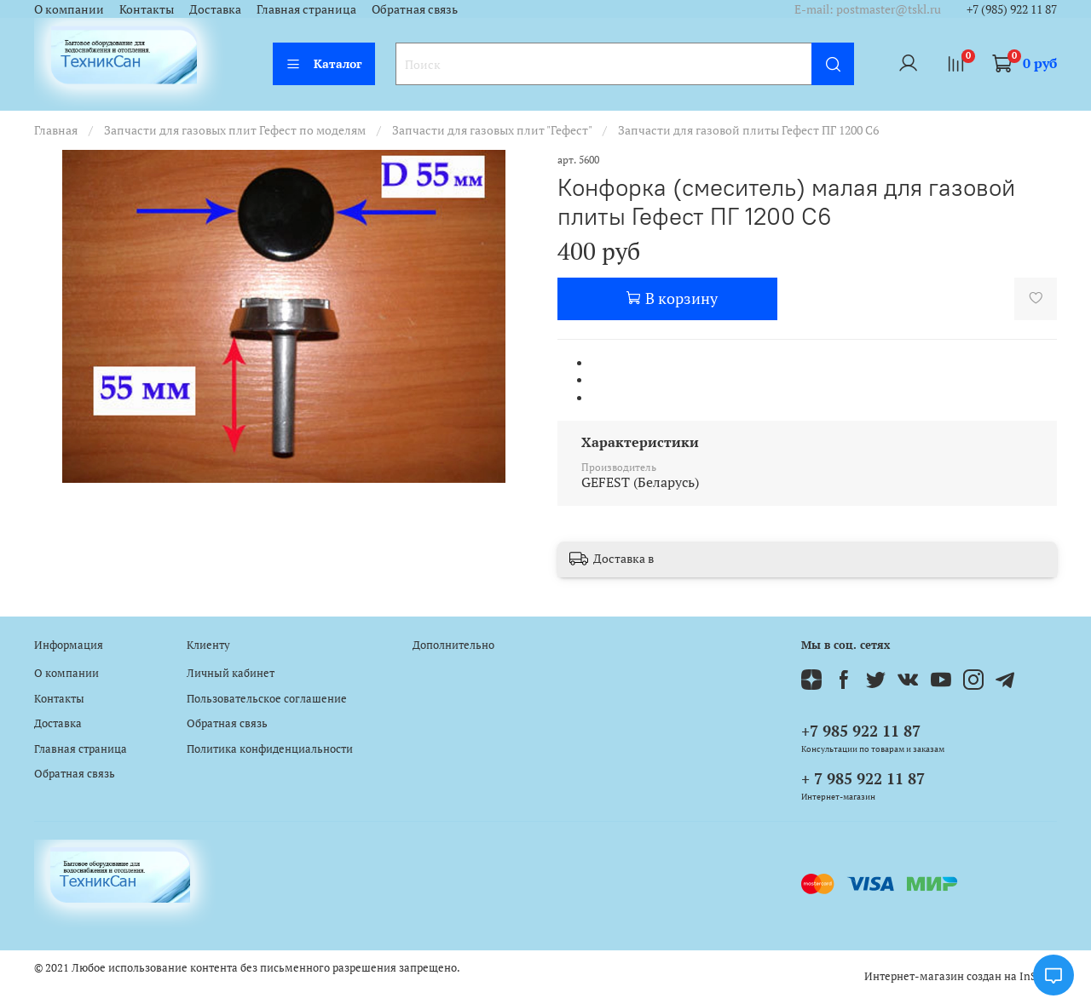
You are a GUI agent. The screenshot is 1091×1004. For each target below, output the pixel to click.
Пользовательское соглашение (267, 698)
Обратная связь (415, 9)
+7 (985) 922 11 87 (1012, 9)
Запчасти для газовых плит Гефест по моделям (235, 130)
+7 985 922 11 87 (861, 730)
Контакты (146, 9)
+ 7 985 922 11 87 (863, 778)
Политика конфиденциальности (270, 749)
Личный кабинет (230, 673)
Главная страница (306, 9)
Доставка (215, 9)
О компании (69, 9)
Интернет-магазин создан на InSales (960, 976)
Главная (56, 130)
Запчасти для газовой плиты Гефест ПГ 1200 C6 (748, 130)
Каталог (324, 63)
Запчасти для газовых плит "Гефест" (492, 130)
